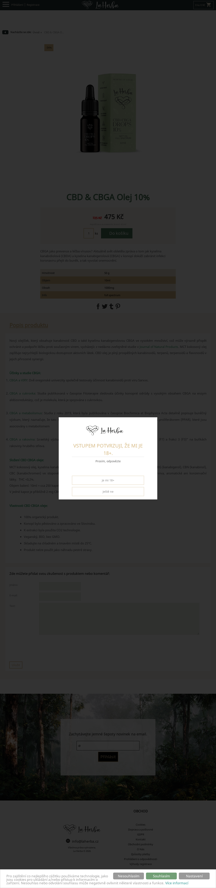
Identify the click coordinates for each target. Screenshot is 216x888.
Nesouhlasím (128, 876)
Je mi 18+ (108, 480)
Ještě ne (108, 491)
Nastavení (194, 876)
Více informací (176, 883)
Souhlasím (161, 876)
